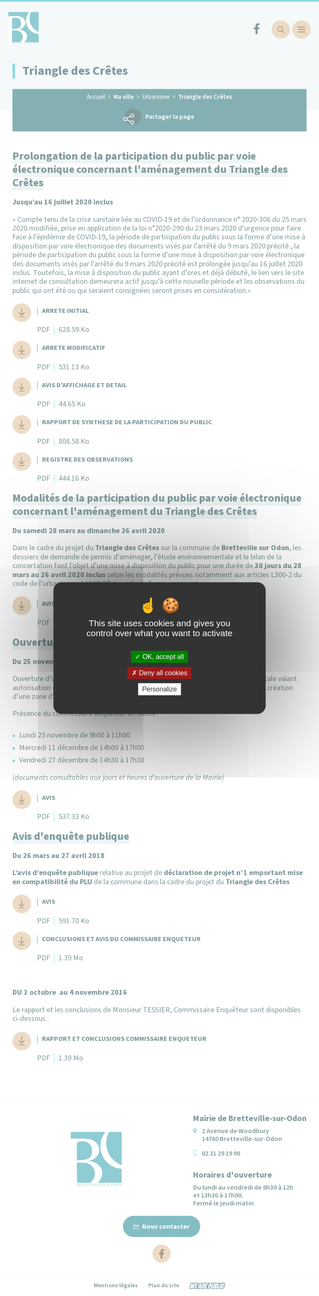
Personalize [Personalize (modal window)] (159, 689)
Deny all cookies (159, 672)
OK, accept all (159, 656)
